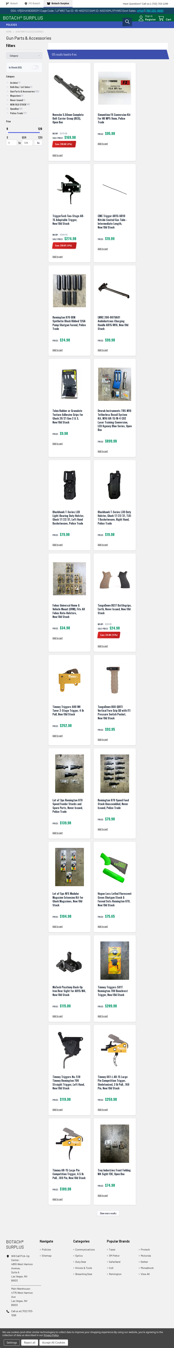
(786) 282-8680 (154, 10)
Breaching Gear (83, 1276)
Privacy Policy (51, 1335)
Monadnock (147, 1270)
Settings (12, 1342)
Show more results (108, 1216)
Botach (12, 3)
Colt (111, 1270)
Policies (11, 27)
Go (38, 145)
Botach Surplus (58, 3)
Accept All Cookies (53, 1342)
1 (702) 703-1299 (159, 3)
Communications (85, 1252)
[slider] (7, 135)
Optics (79, 1258)
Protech (145, 1252)
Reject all (29, 1342)
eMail (140, 10)
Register (147, 21)
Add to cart (58, 158)
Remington (115, 1276)
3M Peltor (114, 1258)
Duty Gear (80, 1264)
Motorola (146, 1258)
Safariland (114, 1264)
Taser (112, 1252)
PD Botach (32, 3)
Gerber (144, 1264)
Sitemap (46, 1258)
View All (145, 1276)
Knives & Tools (83, 1270)
